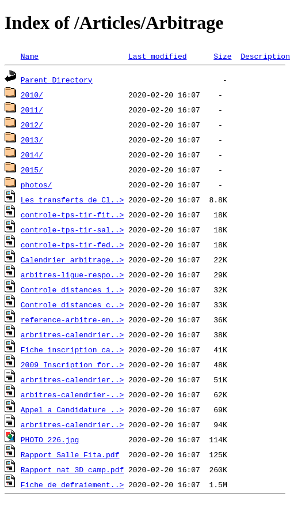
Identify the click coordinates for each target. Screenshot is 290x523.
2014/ (32, 154)
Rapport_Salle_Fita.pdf (70, 454)
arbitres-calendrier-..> (72, 394)
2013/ (32, 139)
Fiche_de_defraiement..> (72, 484)
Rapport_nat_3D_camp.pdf (72, 469)
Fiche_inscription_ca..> (72, 349)
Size (222, 56)
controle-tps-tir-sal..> (72, 229)
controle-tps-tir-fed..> (72, 244)
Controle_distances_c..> (72, 304)
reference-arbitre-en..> (72, 319)
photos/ (36, 184)
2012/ (32, 124)
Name (30, 56)
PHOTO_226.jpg (50, 439)
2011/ (32, 109)
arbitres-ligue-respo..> (72, 274)
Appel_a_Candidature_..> (72, 409)
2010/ (32, 94)
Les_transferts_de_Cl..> (72, 199)
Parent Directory (57, 79)
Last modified (157, 56)
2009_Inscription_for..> (72, 364)
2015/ (32, 169)
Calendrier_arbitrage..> (72, 259)
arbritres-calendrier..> (72, 334)
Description (265, 56)
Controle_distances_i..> (72, 289)
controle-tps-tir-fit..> (72, 214)
